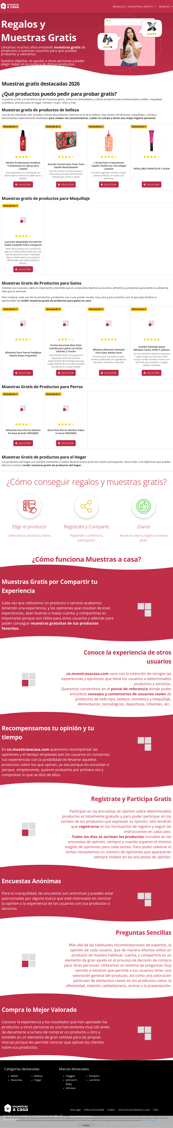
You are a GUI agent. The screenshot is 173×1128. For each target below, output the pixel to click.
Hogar (37, 1080)
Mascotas (16, 1080)
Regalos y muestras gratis (133, 6)
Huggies (70, 1075)
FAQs (155, 1109)
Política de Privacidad (94, 1109)
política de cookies (149, 1120)
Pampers (94, 1075)
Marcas (164, 6)
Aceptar (86, 1125)
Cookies (111, 1109)
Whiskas (71, 1088)
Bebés (14, 1075)
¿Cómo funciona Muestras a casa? (134, 1109)
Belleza (38, 1075)
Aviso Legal (75, 1109)
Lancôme (94, 1080)
